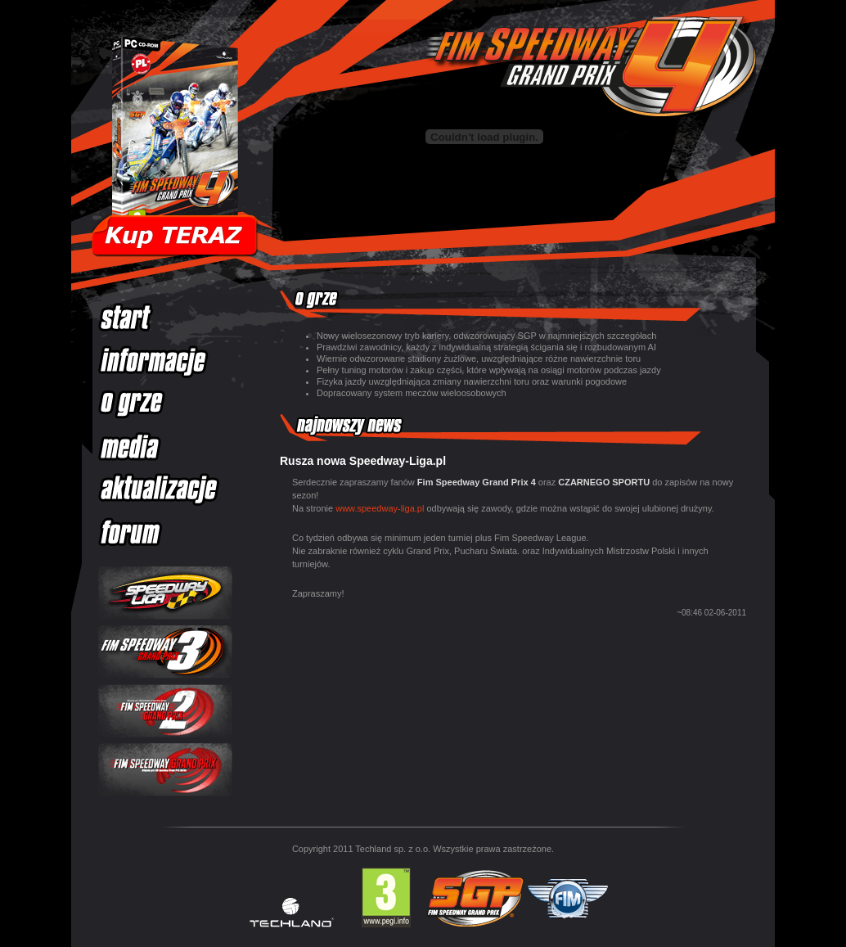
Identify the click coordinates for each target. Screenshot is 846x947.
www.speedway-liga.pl (379, 508)
